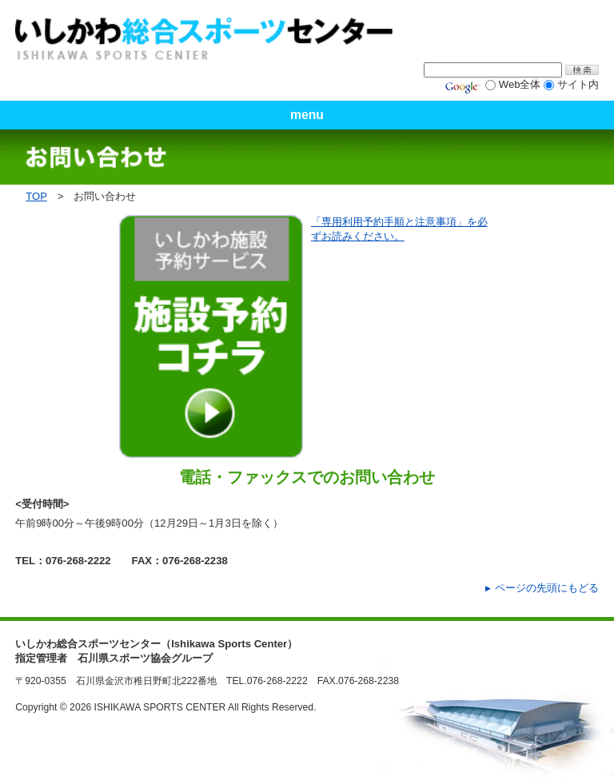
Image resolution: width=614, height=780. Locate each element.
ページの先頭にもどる (547, 588)
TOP (36, 196)
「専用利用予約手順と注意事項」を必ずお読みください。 (399, 229)
